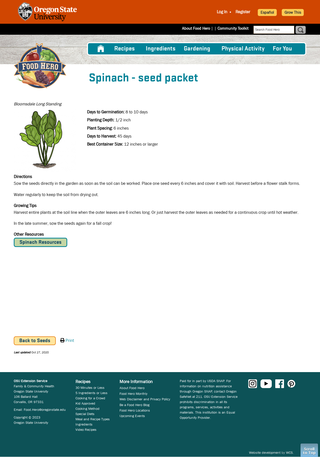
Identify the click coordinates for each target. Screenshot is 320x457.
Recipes (124, 49)
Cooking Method (88, 408)
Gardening (197, 49)
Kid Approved (85, 403)
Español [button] (267, 12)
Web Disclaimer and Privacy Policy (145, 399)
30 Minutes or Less (90, 387)
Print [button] (70, 340)
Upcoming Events (132, 416)
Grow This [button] (292, 12)
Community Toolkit (233, 28)
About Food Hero (199, 28)
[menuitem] (101, 48)
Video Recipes (86, 429)
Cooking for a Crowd (90, 398)
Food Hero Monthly (134, 393)
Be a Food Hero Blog (135, 405)
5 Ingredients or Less (92, 393)
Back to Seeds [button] (34, 340)
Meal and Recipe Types (93, 419)
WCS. (290, 452)
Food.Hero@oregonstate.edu (45, 409)
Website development (264, 452)
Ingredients (161, 49)
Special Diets (85, 414)
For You (282, 49)
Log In (222, 11)
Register (243, 11)
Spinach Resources (41, 242)
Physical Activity (243, 49)
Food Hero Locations (135, 410)
